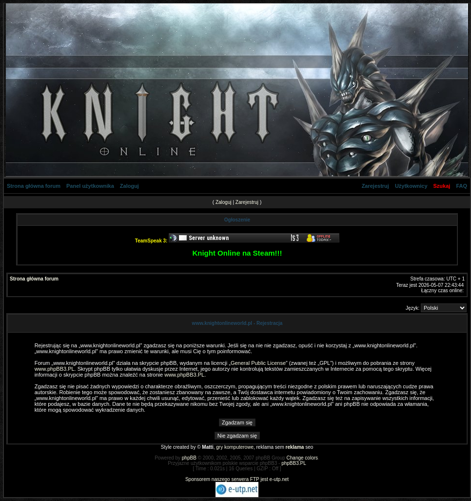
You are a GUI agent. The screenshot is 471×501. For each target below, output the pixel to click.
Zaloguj (129, 186)
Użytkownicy (411, 186)
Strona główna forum (33, 186)
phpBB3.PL (293, 463)
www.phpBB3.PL (55, 369)
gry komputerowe (235, 447)
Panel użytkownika (90, 186)
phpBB (189, 458)
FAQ (461, 186)
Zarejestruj (375, 186)
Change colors (302, 458)
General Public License (258, 363)
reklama (295, 447)
